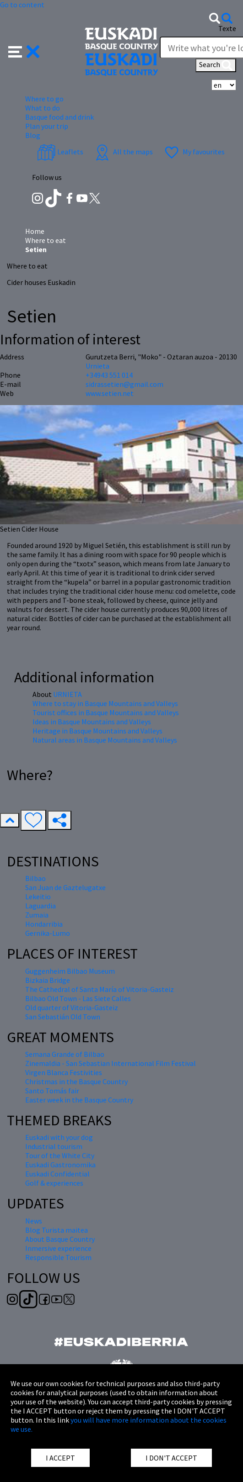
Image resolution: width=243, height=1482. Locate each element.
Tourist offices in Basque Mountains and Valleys (105, 712)
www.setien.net (110, 393)
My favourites (193, 151)
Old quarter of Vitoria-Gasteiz (71, 1007)
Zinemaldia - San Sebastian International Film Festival (110, 1063)
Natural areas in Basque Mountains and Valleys (104, 739)
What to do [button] (42, 107)
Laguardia (40, 905)
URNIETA (67, 694)
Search (215, 65)
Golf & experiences (54, 1182)
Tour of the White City (59, 1155)
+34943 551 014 (109, 375)
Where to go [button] (44, 98)
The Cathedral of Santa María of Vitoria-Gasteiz (99, 989)
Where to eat (45, 240)
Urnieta (97, 365)
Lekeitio (38, 896)
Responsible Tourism (58, 1257)
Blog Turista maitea (56, 1229)
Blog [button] (32, 135)
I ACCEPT (60, 1457)
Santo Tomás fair (52, 1090)
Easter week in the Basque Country (79, 1099)
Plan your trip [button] (46, 126)
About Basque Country (60, 1239)
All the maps (123, 151)
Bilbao (35, 878)
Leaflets (60, 151)
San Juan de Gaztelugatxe (65, 887)
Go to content (22, 4)
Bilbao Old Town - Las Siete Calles (78, 998)
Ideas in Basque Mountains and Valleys (91, 721)
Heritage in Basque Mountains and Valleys (97, 730)
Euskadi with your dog (59, 1137)
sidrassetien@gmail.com (124, 384)
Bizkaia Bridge (47, 980)
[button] (24, 50)
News (33, 1220)
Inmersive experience (58, 1248)
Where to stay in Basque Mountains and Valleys (105, 703)
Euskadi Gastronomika (60, 1164)
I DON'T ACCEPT (171, 1457)
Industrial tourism (53, 1146)
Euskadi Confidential (57, 1173)
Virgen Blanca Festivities (63, 1072)
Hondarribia (44, 923)
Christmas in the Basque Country (76, 1081)
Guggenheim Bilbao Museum (70, 971)
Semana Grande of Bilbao (64, 1054)
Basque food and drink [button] (59, 116)
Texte (227, 28)
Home (34, 231)
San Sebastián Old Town (62, 1016)
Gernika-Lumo (47, 933)
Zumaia (37, 914)
